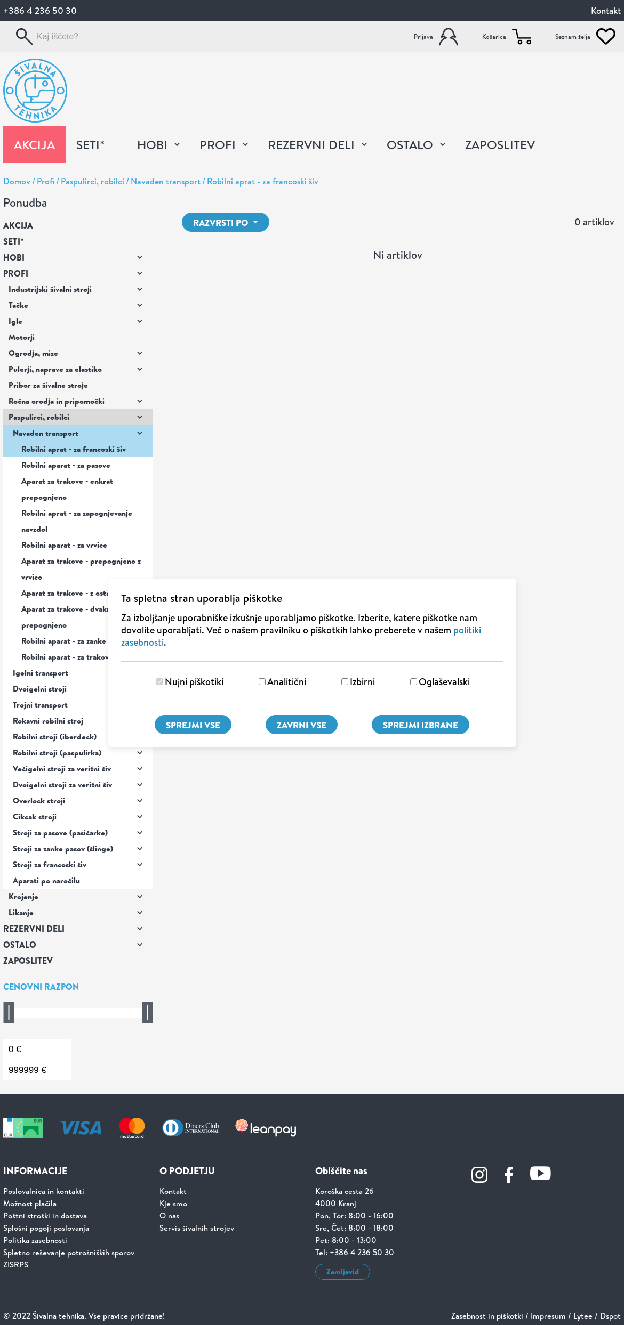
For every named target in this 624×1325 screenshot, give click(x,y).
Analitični (286, 681)
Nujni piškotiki (194, 681)
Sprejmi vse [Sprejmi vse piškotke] (193, 725)
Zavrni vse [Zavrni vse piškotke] (301, 725)
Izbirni (362, 681)
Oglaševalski (444, 681)
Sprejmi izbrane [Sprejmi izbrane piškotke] (420, 725)
